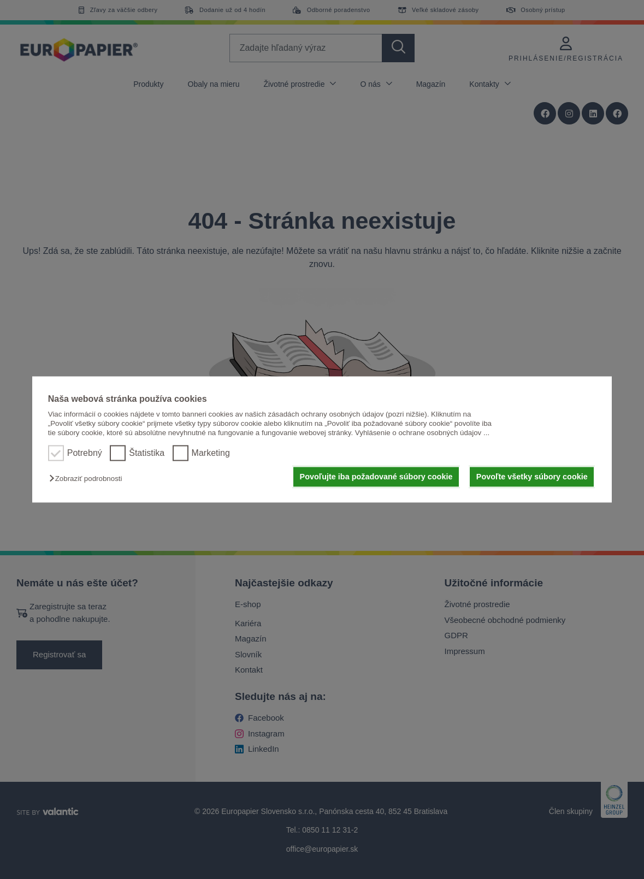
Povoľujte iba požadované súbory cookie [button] (376, 476)
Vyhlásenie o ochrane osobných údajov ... (422, 433)
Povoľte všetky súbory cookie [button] (532, 476)
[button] (88, 478)
